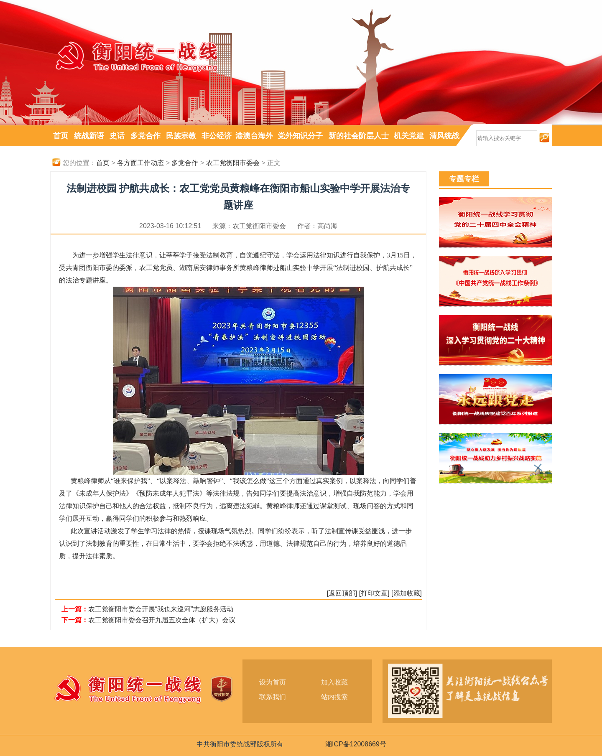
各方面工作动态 (140, 162)
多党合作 (145, 136)
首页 (60, 136)
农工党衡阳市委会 (233, 162)
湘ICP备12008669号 (355, 744)
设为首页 (272, 682)
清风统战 (444, 136)
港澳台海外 (254, 136)
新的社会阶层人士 (359, 136)
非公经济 (217, 136)
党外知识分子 (300, 136)
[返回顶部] (342, 593)
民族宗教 (181, 136)
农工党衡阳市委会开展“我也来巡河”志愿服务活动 (160, 609)
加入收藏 (334, 682)
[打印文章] (374, 593)
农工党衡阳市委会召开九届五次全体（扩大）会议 (161, 620)
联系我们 (272, 696)
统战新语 (89, 136)
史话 (117, 136)
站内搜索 (334, 696)
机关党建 (409, 136)
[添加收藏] (406, 593)
